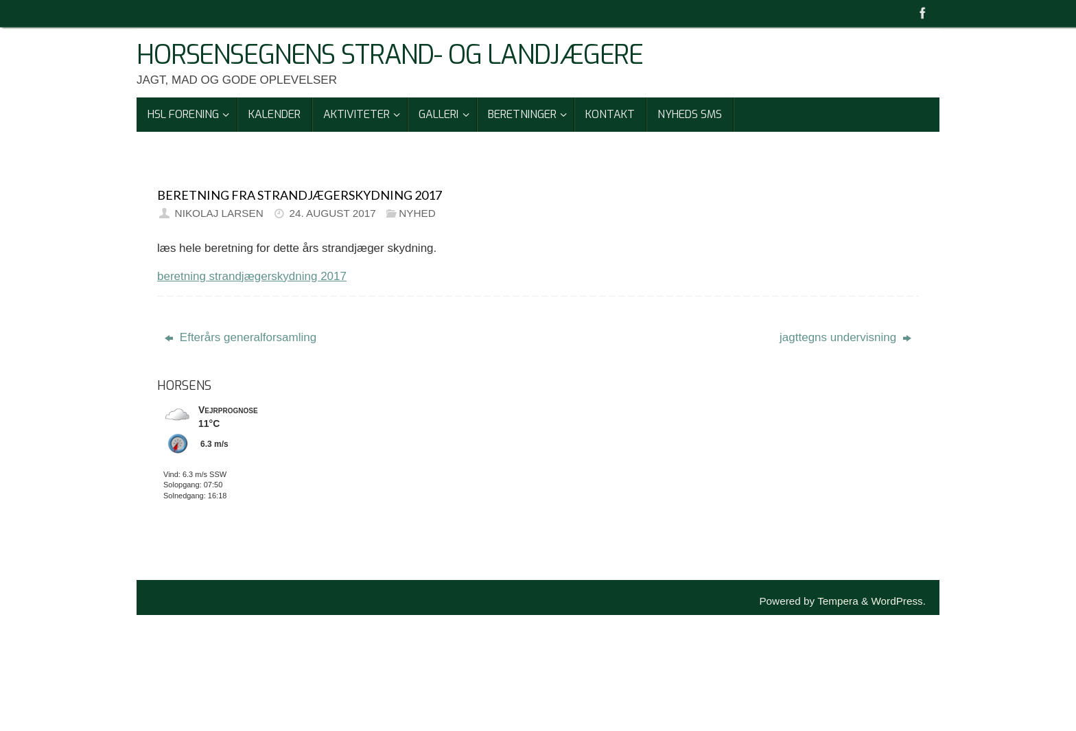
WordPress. (898, 601)
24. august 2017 (332, 213)
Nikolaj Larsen (219, 213)
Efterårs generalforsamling (240, 337)
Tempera (837, 601)
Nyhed (417, 213)
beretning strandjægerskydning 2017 (252, 276)
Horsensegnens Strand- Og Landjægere (390, 55)
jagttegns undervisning (845, 337)
